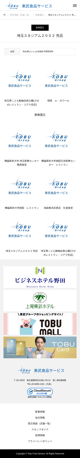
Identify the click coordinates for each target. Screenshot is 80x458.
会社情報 (40, 417)
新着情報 (40, 411)
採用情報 (40, 435)
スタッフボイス (40, 429)
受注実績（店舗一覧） (40, 423)
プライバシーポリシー (40, 441)
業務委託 (40, 27)
